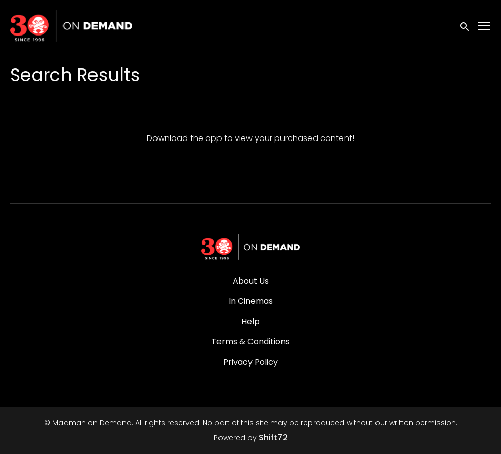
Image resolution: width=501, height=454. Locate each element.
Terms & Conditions (250, 341)
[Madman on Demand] (250, 247)
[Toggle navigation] (485, 26)
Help (250, 321)
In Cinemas (251, 301)
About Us (251, 281)
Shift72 (273, 437)
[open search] (465, 25)
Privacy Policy (250, 362)
